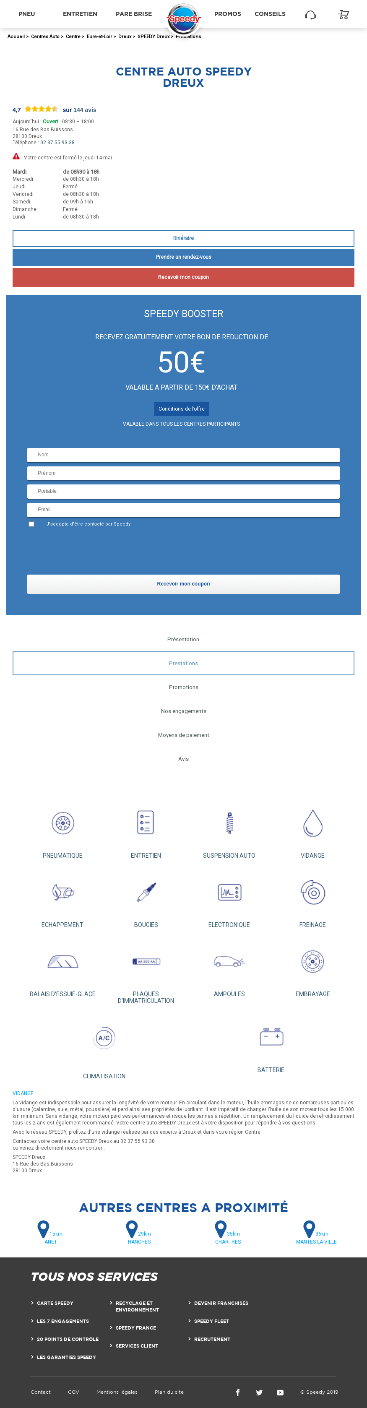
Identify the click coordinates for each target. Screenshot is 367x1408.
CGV (73, 1392)
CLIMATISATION (104, 1046)
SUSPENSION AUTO (229, 828)
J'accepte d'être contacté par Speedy (88, 524)
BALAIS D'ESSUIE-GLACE (62, 967)
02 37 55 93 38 (57, 143)
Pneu (26, 13)
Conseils (270, 13)
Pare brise (134, 13)
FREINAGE (312, 897)
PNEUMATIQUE (62, 828)
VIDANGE (312, 828)
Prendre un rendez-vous (183, 257)
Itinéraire (183, 238)
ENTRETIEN (146, 828)
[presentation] (91, 552)
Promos (227, 13)
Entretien (80, 13)
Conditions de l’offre (182, 409)
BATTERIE (271, 1042)
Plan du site (169, 1392)
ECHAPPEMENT (62, 897)
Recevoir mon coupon (183, 277)
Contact (41, 1392)
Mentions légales (117, 1392)
